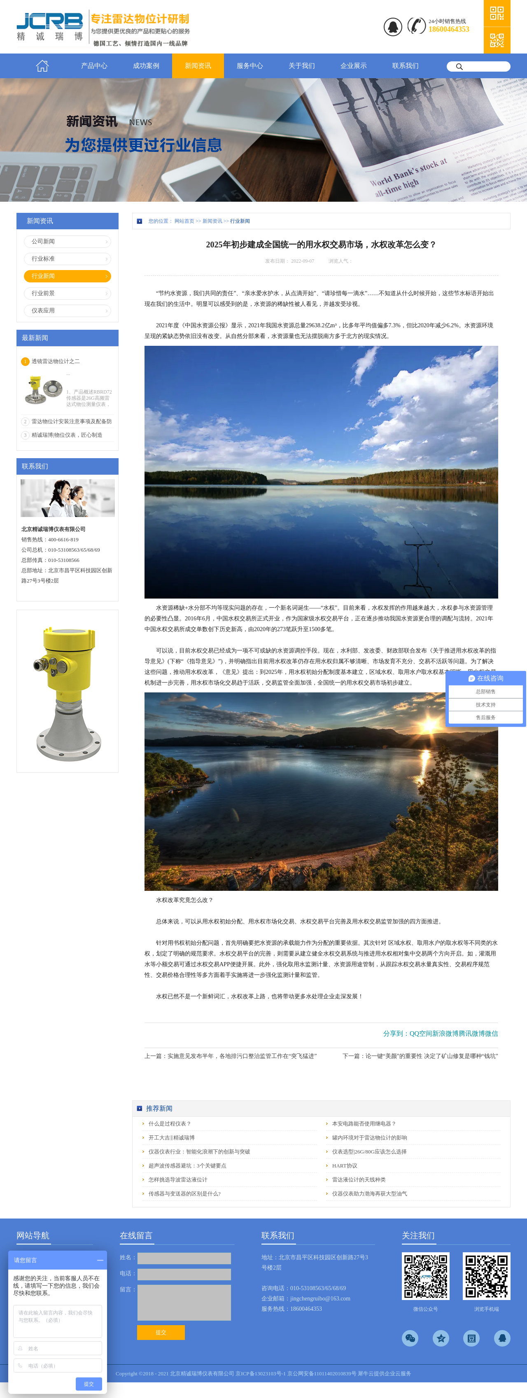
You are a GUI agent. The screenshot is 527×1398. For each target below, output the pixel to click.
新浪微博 (445, 1033)
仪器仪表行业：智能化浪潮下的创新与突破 (199, 1152)
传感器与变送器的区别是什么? (185, 1194)
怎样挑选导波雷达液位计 (178, 1180)
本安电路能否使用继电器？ (364, 1124)
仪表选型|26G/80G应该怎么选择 (369, 1152)
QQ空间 (421, 1033)
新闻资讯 (212, 221)
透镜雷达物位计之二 (56, 361)
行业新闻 (240, 221)
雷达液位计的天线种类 (359, 1180)
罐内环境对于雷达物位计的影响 (369, 1138)
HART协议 (344, 1166)
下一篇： (420, 1056)
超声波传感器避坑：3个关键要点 (187, 1166)
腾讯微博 (472, 1033)
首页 (42, 66)
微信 (491, 1033)
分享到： (396, 1033)
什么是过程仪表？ (170, 1124)
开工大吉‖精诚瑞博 (172, 1138)
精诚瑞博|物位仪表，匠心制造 (67, 435)
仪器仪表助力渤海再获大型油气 (369, 1194)
